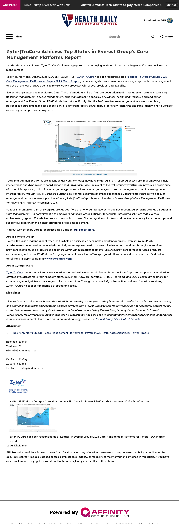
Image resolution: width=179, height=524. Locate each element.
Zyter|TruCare (85, 76)
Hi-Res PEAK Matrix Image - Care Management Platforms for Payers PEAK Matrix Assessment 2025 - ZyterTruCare (79, 332)
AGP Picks (10, 5)
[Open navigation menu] (14, 36)
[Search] (128, 36)
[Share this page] (166, 36)
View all (171, 4)
